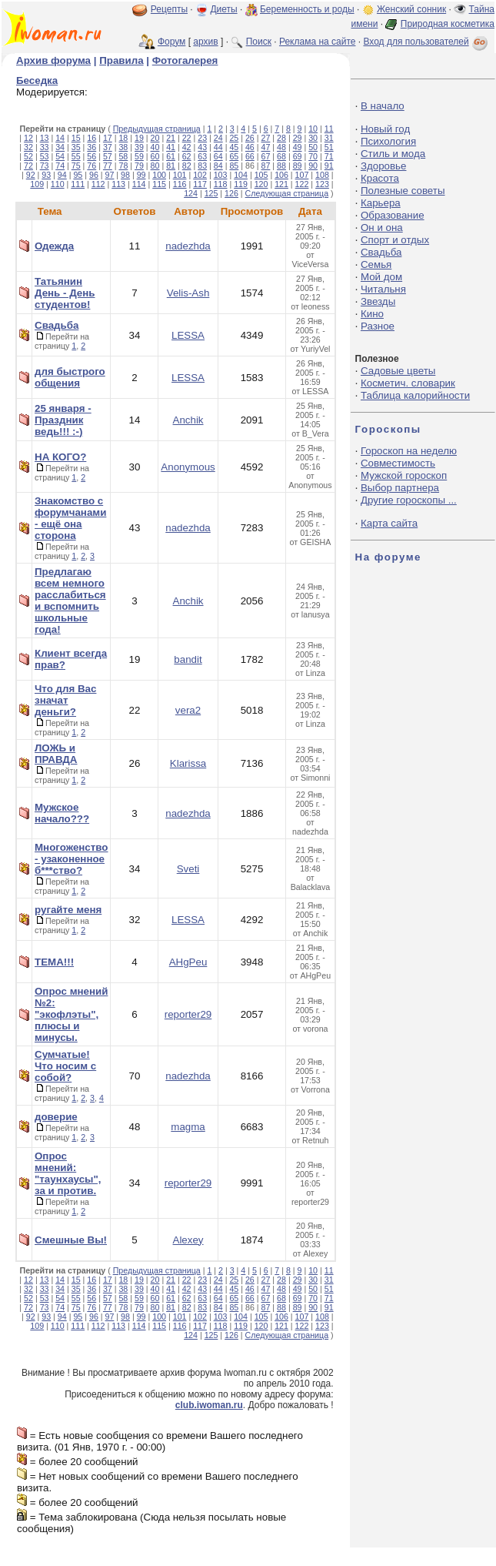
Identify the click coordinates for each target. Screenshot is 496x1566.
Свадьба (56, 325)
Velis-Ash (188, 293)
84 (218, 165)
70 (313, 156)
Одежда (54, 246)
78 (123, 165)
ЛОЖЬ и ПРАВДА (56, 753)
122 (302, 184)
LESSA (188, 335)
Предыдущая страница (157, 128)
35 (76, 147)
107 (302, 174)
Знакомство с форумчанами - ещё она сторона (70, 518)
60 (155, 156)
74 (60, 165)
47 (266, 147)
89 (297, 165)
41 (170, 147)
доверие (56, 1117)
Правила (121, 60)
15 (76, 137)
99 (141, 174)
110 (58, 184)
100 (159, 174)
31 (329, 137)
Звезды (378, 301)
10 (313, 128)
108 (322, 174)
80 (155, 165)
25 (233, 137)
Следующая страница (287, 193)
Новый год (385, 129)
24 (218, 137)
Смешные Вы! (71, 1240)
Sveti (188, 869)
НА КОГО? (60, 457)
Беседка (37, 80)
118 (221, 184)
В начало (382, 106)
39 (139, 147)
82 (186, 165)
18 (123, 137)
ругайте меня (68, 909)
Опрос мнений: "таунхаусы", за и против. (68, 1173)
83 (202, 165)
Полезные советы (403, 190)
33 (44, 147)
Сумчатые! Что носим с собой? (65, 1066)
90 (313, 165)
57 (107, 156)
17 (107, 137)
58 (123, 156)
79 (139, 165)
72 (28, 165)
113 (118, 184)
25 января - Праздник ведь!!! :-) (63, 420)
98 (125, 174)
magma (188, 1127)
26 (250, 137)
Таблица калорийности (415, 395)
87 (266, 165)
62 (186, 156)
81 (170, 165)
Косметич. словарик (408, 383)
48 (281, 147)
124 (191, 193)
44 (218, 147)
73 (44, 165)
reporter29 (188, 1014)
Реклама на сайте (317, 41)
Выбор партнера (400, 488)
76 (91, 165)
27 (266, 137)
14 (60, 137)
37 (107, 147)
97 (110, 174)
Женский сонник (411, 9)
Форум (171, 41)
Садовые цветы (398, 370)
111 (78, 184)
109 (37, 184)
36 (91, 147)
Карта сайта (389, 523)
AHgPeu (188, 962)
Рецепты (169, 9)
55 (76, 156)
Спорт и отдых (395, 240)
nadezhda (188, 246)
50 (313, 147)
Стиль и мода (393, 153)
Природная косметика (447, 23)
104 (241, 174)
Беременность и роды (307, 9)
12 (28, 137)
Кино (372, 314)
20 (155, 137)
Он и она (382, 227)
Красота (380, 178)
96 (93, 174)
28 (281, 137)
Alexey (188, 1240)
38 (123, 147)
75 (76, 165)
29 (297, 137)
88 (281, 165)
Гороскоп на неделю (409, 451)
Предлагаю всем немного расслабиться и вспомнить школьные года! (70, 600)
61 (170, 156)
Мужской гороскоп (404, 475)
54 (60, 156)
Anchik (188, 420)
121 (281, 184)
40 (155, 147)
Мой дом (381, 277)
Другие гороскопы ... (409, 500)
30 (313, 137)
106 (281, 174)
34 (60, 147)
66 (250, 156)
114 (139, 184)
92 (30, 174)
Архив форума (53, 60)
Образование (392, 215)
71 (329, 156)
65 (233, 156)
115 (159, 184)
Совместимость (398, 463)
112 (98, 184)
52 (28, 156)
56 (91, 156)
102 (200, 174)
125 (211, 193)
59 (139, 156)
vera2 (188, 710)
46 (250, 147)
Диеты (223, 9)
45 (233, 147)
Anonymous (188, 467)
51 (329, 147)
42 (186, 147)
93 (46, 174)
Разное (377, 326)
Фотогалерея (185, 60)
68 (281, 156)
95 (77, 174)
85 (233, 165)
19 (139, 137)
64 (218, 156)
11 (329, 128)
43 (202, 147)
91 (329, 165)
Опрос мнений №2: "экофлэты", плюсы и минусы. (71, 1014)
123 (322, 184)
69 (297, 156)
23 (202, 137)
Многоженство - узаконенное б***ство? (71, 859)
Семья (376, 264)
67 (266, 156)
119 (241, 184)
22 (186, 137)
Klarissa (188, 763)
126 (231, 193)
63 (202, 156)
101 (180, 174)
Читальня (383, 289)
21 (170, 137)
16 (91, 137)
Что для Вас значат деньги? (65, 700)
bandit (187, 659)
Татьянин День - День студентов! (65, 293)
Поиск (258, 41)
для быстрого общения (70, 377)
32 (28, 147)
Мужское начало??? (62, 813)
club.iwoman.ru (209, 1405)
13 (44, 137)
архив (205, 41)
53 (44, 156)
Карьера (381, 203)
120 (261, 184)
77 (107, 165)
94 (62, 174)
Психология (388, 141)
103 (221, 174)
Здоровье (384, 166)
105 (261, 174)
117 (200, 184)
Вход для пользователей (427, 41)
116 (180, 184)
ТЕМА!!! (54, 962)
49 (297, 147)
